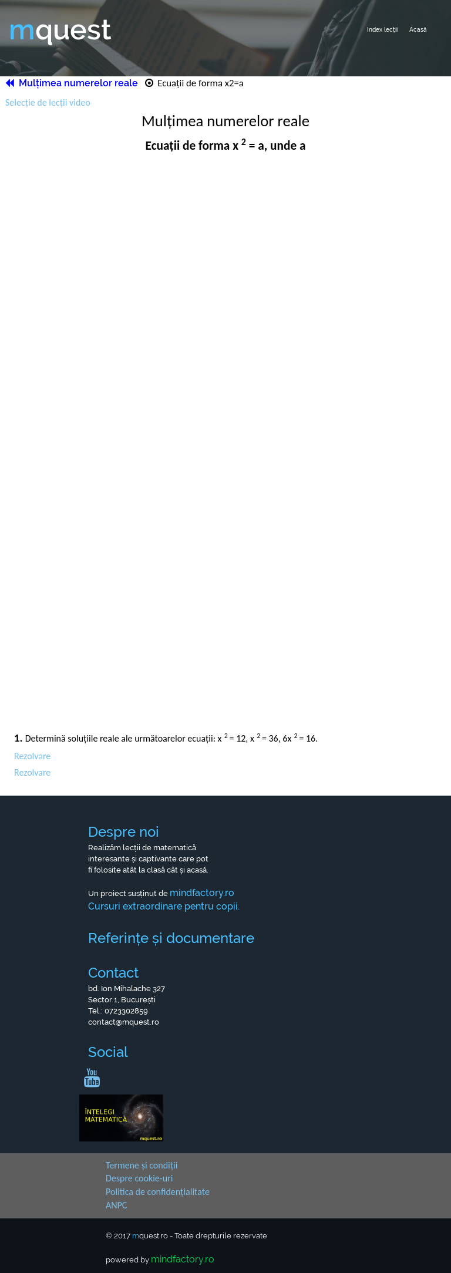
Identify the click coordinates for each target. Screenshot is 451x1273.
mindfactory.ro (182, 1259)
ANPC (116, 1205)
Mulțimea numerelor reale (72, 83)
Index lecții (382, 29)
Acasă (418, 29)
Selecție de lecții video (47, 102)
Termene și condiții (141, 1165)
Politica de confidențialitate (158, 1191)
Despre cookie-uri (139, 1178)
